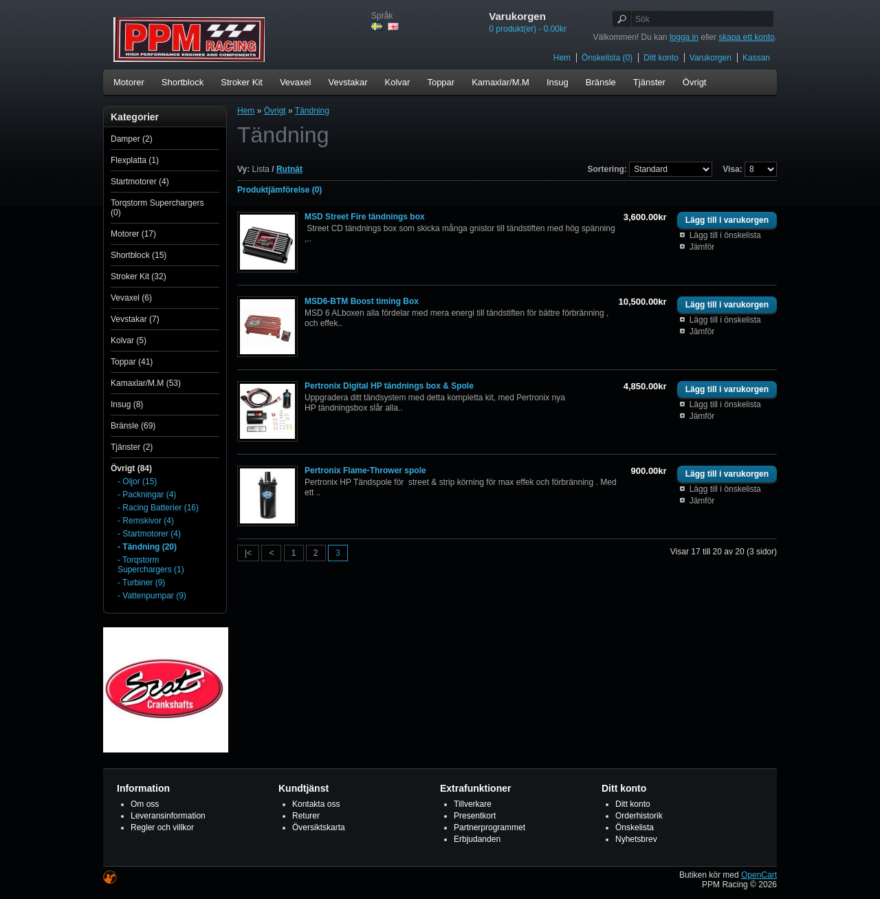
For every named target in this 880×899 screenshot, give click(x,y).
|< (248, 553)
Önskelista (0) (607, 58)
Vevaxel (295, 82)
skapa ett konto (746, 37)
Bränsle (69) (133, 426)
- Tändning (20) (147, 547)
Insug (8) (127, 404)
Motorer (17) (133, 234)
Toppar (440, 82)
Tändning (312, 111)
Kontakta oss (316, 804)
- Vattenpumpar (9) (152, 595)
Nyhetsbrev (636, 839)
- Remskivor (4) (146, 521)
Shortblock (183, 82)
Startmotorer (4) (140, 181)
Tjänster (649, 82)
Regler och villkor (162, 827)
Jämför (702, 247)
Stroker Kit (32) (138, 276)
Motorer (128, 82)
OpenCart (759, 875)
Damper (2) (132, 139)
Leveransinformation (168, 816)
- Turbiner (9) (141, 582)
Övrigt (695, 82)
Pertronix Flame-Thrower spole (365, 470)
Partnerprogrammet (489, 827)
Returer (306, 816)
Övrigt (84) (131, 468)
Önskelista (634, 827)
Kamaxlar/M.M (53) (146, 383)
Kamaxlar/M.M (500, 82)
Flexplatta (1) (135, 160)
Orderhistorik (639, 816)
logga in (684, 37)
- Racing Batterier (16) (158, 507)
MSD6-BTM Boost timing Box (362, 301)
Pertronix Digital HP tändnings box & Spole (389, 386)
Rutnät (289, 169)
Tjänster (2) (132, 447)
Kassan (756, 58)
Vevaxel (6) (131, 298)
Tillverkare (473, 804)
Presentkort (475, 816)
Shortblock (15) (138, 255)
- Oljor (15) (137, 481)
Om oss (145, 804)
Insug (558, 82)
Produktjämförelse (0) (279, 190)
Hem (562, 58)
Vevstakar (347, 82)
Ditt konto (661, 58)
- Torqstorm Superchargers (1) (151, 564)
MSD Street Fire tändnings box (365, 216)
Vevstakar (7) (135, 319)
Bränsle (601, 82)
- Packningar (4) (147, 494)
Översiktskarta (318, 827)
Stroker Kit (242, 82)
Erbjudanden (477, 839)
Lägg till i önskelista (725, 235)
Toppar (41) (132, 362)
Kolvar (397, 82)
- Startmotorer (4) (149, 534)
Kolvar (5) (128, 340)
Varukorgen (711, 58)
